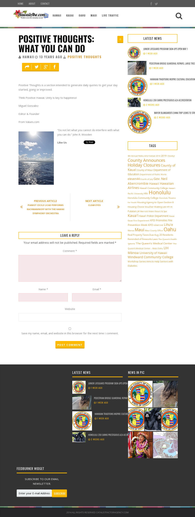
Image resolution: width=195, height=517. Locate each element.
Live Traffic (110, 15)
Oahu (82, 15)
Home (20, 3)
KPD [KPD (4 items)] (150, 225)
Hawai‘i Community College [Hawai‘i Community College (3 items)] (154, 188)
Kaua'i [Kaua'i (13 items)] (133, 215)
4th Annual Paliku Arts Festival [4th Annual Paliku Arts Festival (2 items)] (141, 156)
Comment (70, 251)
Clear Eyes (100, 203)
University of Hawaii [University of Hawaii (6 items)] (153, 253)
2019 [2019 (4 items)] (164, 155)
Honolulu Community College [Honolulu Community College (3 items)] (143, 197)
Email (97, 289)
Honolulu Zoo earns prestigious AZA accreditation (167, 100)
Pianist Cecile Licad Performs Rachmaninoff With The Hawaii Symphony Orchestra (44, 207)
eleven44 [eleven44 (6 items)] (134, 179)
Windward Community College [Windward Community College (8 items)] (150, 257)
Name (43, 289)
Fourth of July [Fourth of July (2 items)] (146, 179)
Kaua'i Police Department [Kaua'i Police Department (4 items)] (154, 216)
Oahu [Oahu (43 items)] (170, 229)
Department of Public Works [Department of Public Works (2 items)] (153, 174)
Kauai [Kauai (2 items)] (171, 216)
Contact (45, 3)
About (32, 3)
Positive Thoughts (84, 57)
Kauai (70, 15)
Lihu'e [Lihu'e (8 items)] (168, 225)
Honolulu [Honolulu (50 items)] (160, 192)
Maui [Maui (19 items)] (139, 229)
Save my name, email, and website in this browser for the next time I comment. (69, 333)
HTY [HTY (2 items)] (168, 207)
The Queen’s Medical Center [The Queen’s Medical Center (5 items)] (154, 243)
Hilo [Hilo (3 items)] (146, 193)
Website (70, 309)
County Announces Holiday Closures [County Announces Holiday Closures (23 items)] (146, 162)
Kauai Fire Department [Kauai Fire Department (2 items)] (138, 220)
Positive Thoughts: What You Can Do (56, 43)
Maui (94, 15)
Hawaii (57, 15)
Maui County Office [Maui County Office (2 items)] (154, 230)
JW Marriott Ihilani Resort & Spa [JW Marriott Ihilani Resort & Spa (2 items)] (152, 211)
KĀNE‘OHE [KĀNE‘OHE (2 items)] (158, 225)
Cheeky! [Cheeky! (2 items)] (171, 156)
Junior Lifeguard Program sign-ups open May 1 (165, 48)
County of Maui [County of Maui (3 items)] (145, 170)
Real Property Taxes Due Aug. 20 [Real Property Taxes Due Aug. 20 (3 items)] (145, 234)
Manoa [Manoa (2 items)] (131, 230)
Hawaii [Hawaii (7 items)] (154, 184)
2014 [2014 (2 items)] (158, 156)
